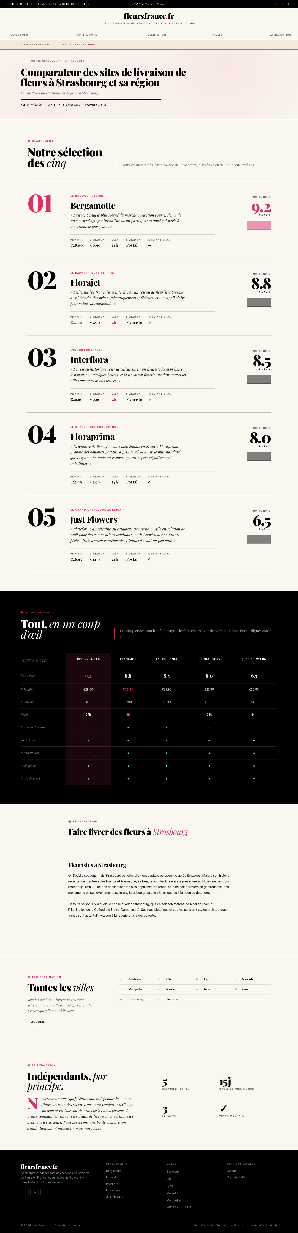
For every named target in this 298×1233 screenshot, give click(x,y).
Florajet (85, 282)
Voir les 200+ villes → (181, 1207)
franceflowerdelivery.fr (232, 1225)
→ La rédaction (278, 34)
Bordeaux (135, 979)
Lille (168, 979)
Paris (245, 989)
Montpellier (136, 989)
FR (276, 3)
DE (289, 3)
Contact (232, 1171)
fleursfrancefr (149, 15)
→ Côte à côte (85, 34)
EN (283, 3)
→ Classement (18, 34)
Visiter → (262, 222)
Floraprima (92, 436)
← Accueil (36, 1021)
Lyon (207, 979)
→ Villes (216, 34)
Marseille (248, 979)
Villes (62, 44)
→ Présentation (153, 34)
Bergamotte (92, 205)
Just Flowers (93, 519)
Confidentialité (236, 1177)
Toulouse (172, 999)
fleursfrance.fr (35, 44)
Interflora (89, 359)
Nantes (171, 989)
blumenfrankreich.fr (264, 1225)
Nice (207, 989)
